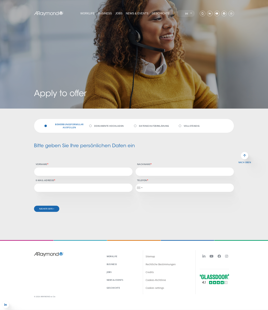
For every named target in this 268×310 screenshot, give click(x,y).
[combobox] (139, 188)
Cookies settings (155, 287)
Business (105, 13)
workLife (87, 13)
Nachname (143, 164)
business (112, 264)
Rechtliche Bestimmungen (161, 264)
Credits (150, 272)
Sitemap (150, 256)
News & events (137, 13)
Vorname (41, 164)
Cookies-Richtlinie (156, 280)
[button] (5, 304)
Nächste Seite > (46, 208)
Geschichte (161, 13)
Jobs (119, 13)
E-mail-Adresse (45, 180)
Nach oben (244, 162)
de (188, 13)
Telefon (142, 180)
